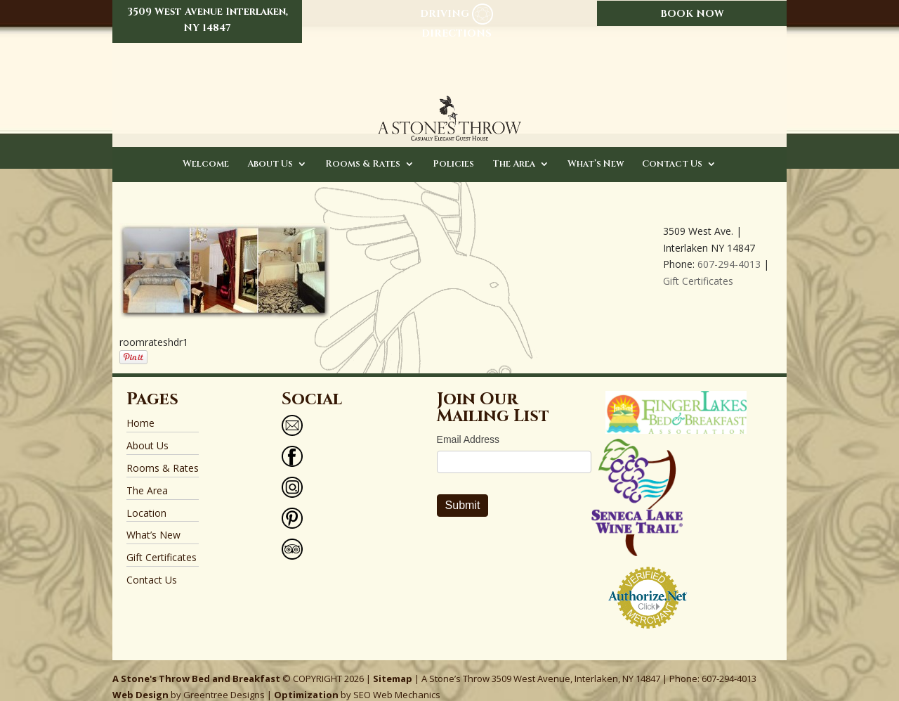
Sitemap (392, 665)
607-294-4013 (729, 251)
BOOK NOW (692, 13)
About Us (270, 151)
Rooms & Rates (362, 151)
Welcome (206, 151)
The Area (513, 151)
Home (140, 410)
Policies (453, 151)
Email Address (468, 426)
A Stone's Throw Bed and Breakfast (196, 665)
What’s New (595, 151)
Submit (462, 493)
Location (146, 499)
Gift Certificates (698, 267)
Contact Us (672, 151)
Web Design (140, 682)
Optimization (306, 682)
